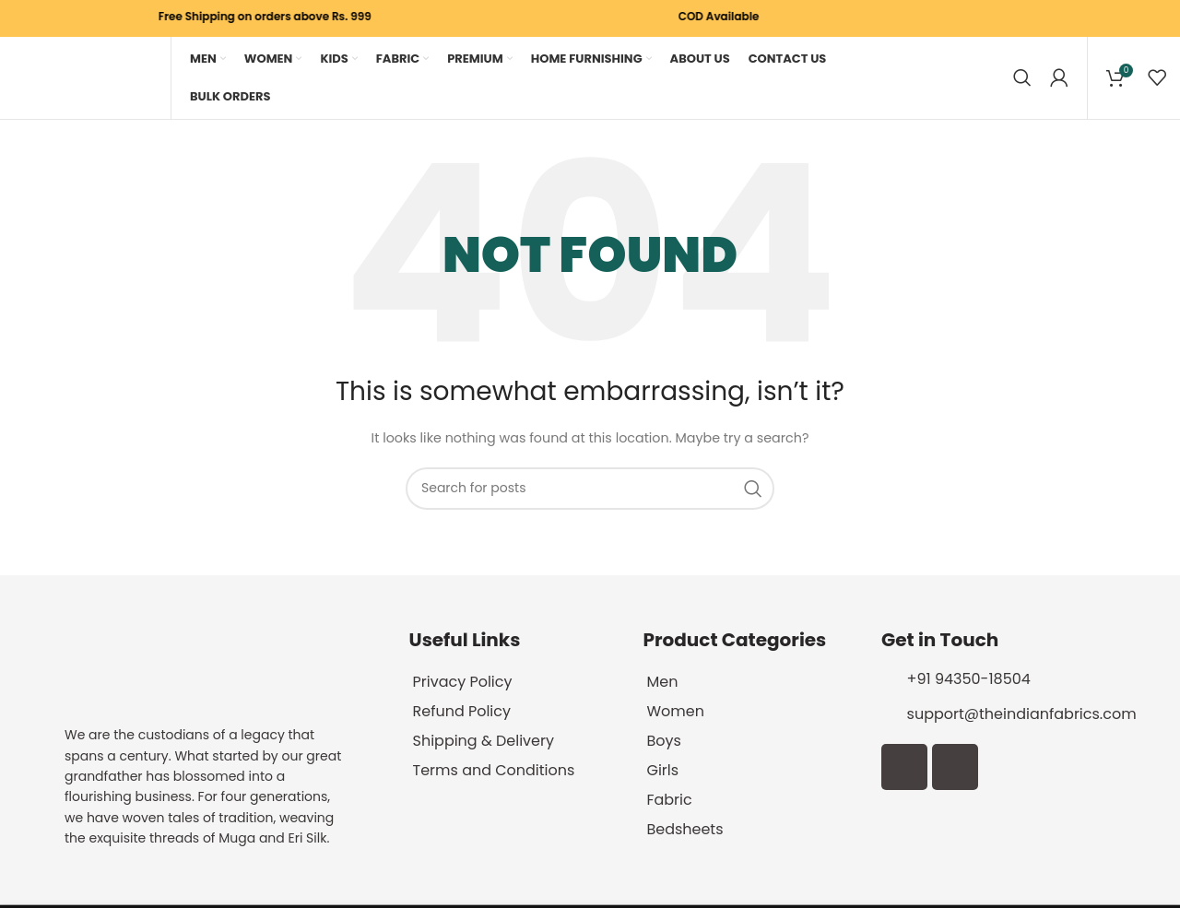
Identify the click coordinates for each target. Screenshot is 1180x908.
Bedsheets (684, 831)
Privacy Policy (463, 683)
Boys (663, 742)
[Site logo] (83, 78)
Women (675, 713)
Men (662, 683)
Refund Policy (462, 713)
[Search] (1022, 78)
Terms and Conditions (494, 772)
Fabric (668, 801)
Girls (662, 772)
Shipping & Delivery (484, 742)
